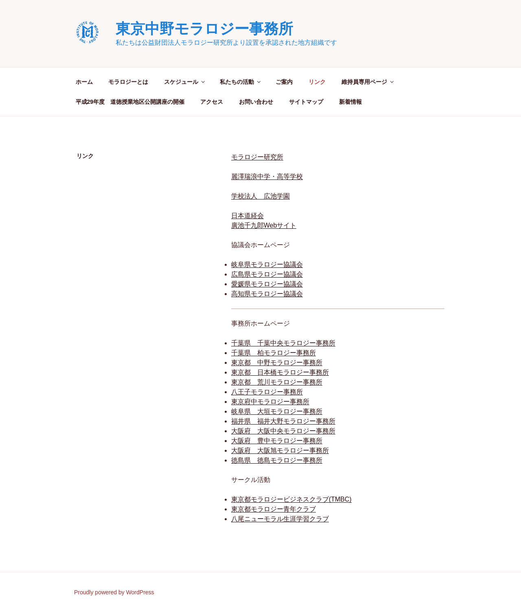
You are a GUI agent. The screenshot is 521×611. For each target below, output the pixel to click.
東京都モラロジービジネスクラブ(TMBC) (291, 499)
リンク (317, 82)
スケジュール (185, 82)
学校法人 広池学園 (260, 196)
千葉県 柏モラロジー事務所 (273, 352)
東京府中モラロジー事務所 (270, 401)
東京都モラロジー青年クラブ (273, 509)
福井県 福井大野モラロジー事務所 (283, 421)
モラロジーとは (128, 82)
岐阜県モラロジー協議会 (267, 264)
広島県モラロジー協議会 (267, 274)
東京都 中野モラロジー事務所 (276, 362)
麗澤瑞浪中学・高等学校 (267, 176)
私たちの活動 (241, 82)
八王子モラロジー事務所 (267, 391)
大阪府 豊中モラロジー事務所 (276, 440)
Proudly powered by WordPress (114, 592)
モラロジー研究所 (257, 156)
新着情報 (350, 102)
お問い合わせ (256, 102)
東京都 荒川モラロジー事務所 (276, 382)
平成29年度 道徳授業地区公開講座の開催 (130, 102)
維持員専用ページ (368, 82)
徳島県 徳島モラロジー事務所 (276, 460)
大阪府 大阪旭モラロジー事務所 (280, 450)
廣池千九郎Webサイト (264, 225)
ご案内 (284, 82)
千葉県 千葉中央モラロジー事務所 (283, 342)
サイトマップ (306, 102)
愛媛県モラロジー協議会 (267, 283)
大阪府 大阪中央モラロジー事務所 (283, 430)
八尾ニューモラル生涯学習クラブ (280, 518)
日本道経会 (247, 215)
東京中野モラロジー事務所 (204, 28)
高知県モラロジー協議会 (267, 293)
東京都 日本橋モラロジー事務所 (280, 372)
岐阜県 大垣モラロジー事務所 (276, 411)
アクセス (211, 102)
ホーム (84, 82)
